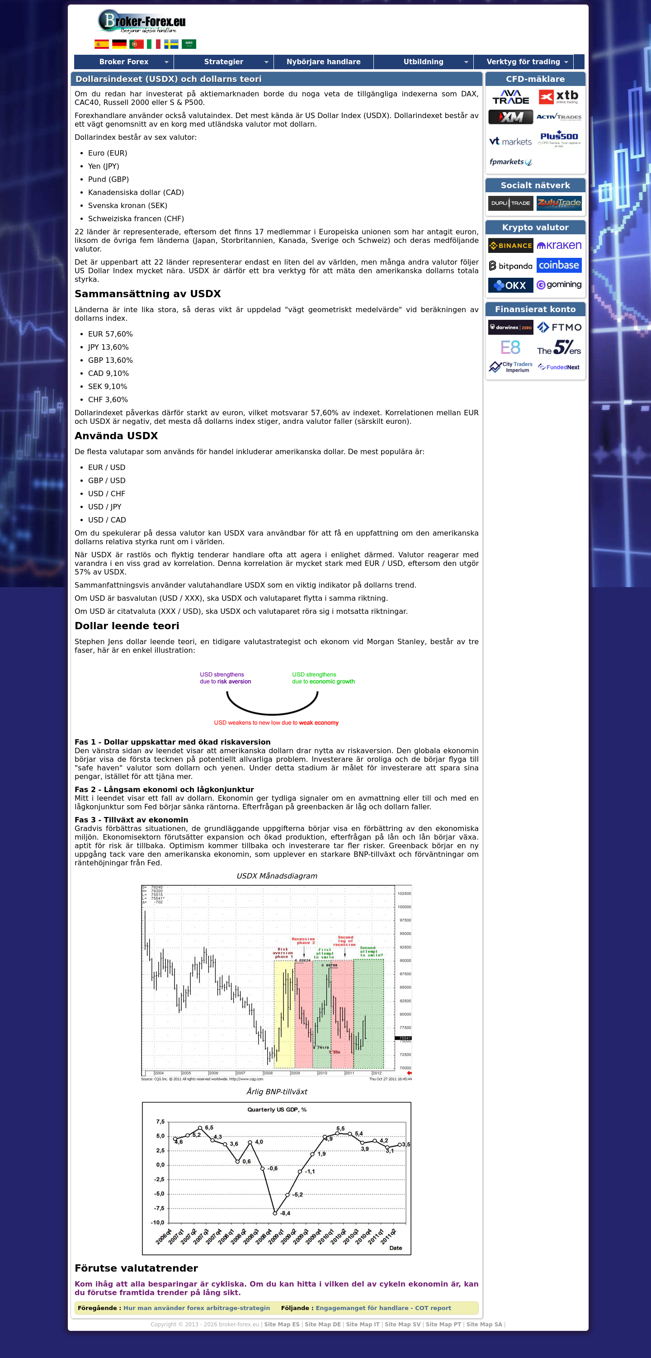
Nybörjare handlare (324, 62)
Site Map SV (402, 1324)
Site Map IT (362, 1324)
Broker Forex (124, 62)
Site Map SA (484, 1324)
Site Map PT (444, 1324)
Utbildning (423, 62)
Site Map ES (282, 1324)
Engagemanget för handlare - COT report (383, 1308)
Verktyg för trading (524, 62)
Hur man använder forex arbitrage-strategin (196, 1308)
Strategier (223, 62)
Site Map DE (323, 1324)
